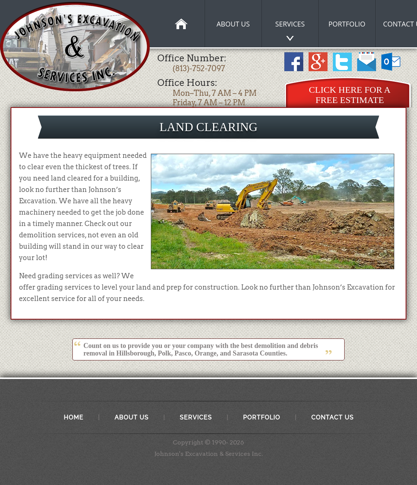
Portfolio (261, 417)
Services (196, 417)
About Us (131, 417)
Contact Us (332, 417)
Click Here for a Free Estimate (349, 95)
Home (73, 417)
